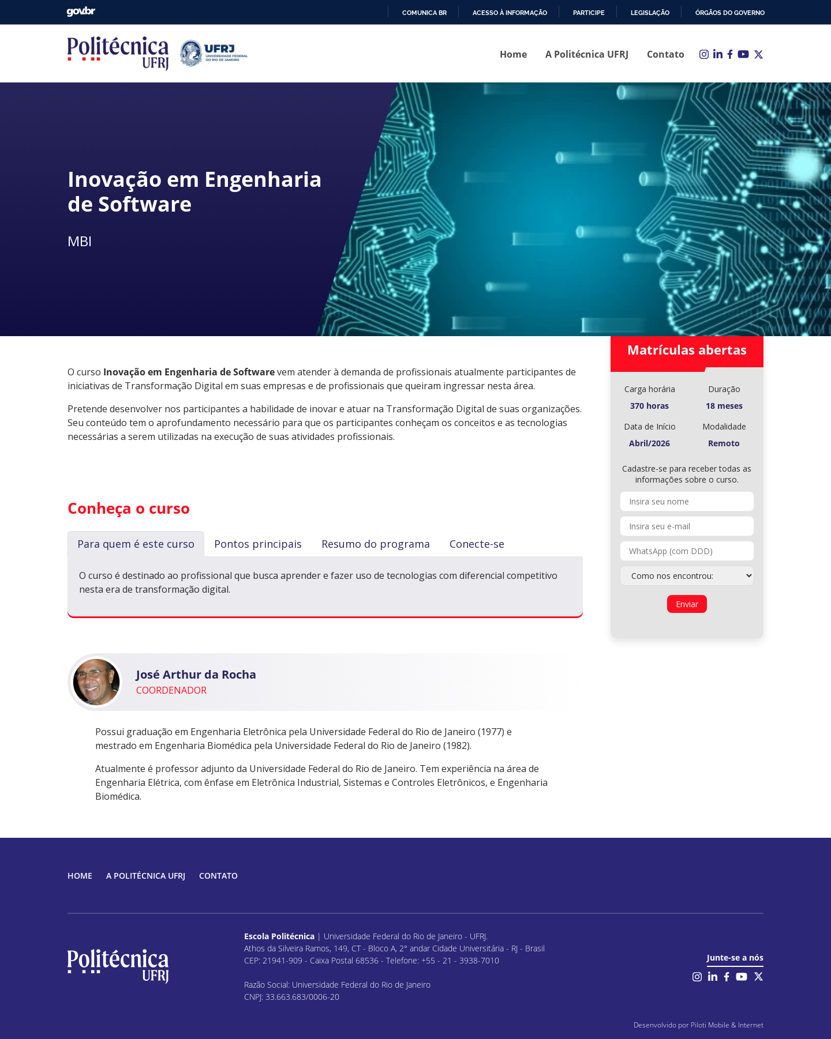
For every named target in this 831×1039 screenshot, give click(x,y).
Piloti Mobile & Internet (727, 1025)
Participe (589, 13)
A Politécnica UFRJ (586, 54)
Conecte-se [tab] (477, 544)
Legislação (650, 13)
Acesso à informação (510, 13)
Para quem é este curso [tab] (135, 544)
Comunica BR (424, 13)
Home (513, 54)
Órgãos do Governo (730, 13)
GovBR (80, 11)
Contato (665, 54)
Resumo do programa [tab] (375, 544)
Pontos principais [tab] (258, 544)
